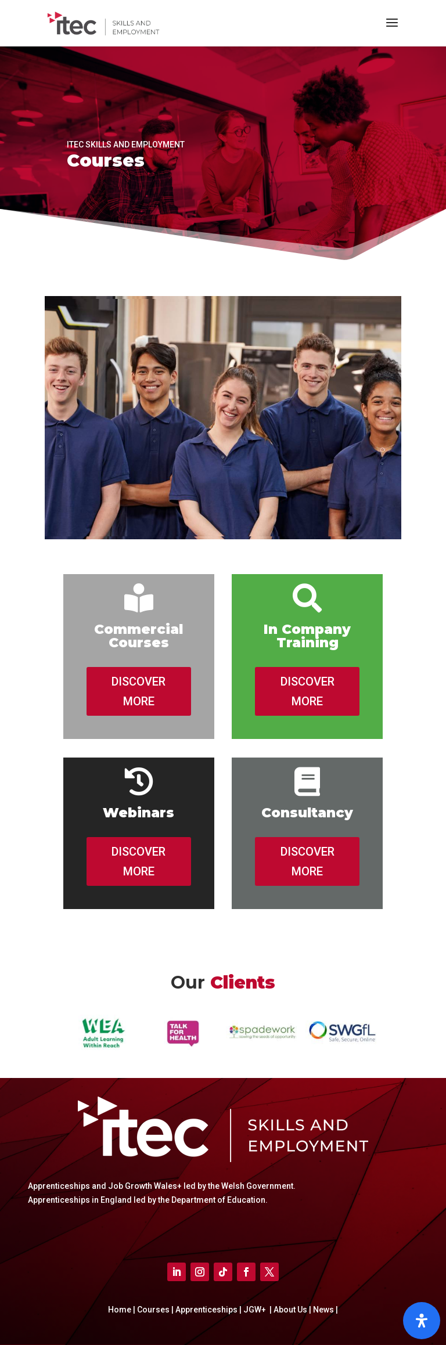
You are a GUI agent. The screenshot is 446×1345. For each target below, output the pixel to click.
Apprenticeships (207, 1309)
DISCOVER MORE (139, 691)
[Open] (421, 1320)
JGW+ (255, 1309)
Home (120, 1309)
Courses (154, 1309)
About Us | (291, 1309)
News (324, 1309)
